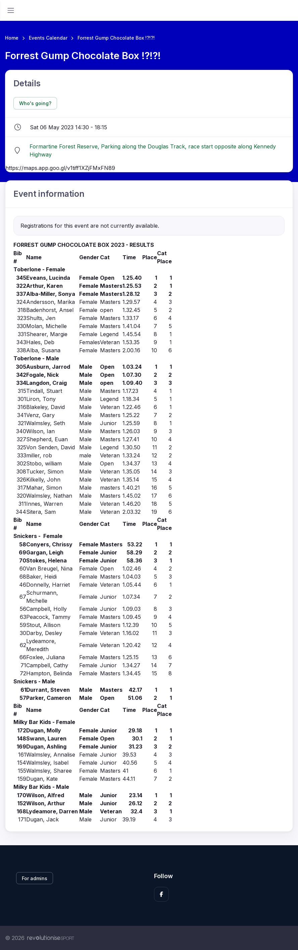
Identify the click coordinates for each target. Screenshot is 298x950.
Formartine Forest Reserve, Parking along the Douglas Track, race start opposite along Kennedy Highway (153, 150)
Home (11, 38)
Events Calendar (48, 38)
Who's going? (35, 103)
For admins (34, 878)
